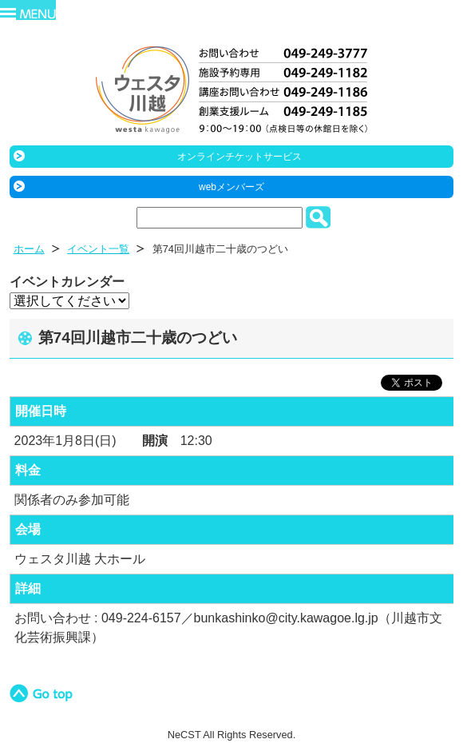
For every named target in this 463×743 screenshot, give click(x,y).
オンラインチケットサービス (239, 156)
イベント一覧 (98, 249)
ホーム (29, 249)
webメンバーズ (231, 187)
